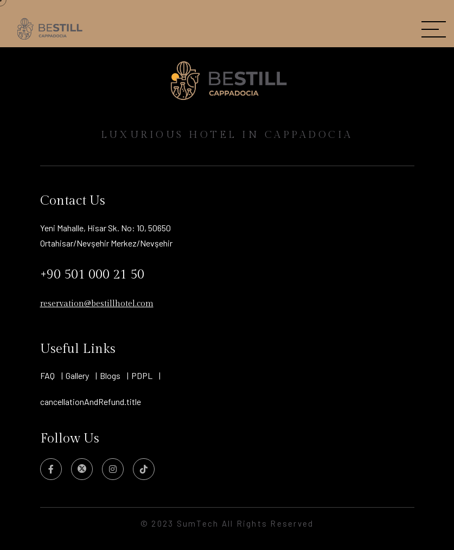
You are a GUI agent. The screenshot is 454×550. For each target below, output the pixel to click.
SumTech (199, 523)
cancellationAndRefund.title (90, 401)
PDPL (141, 375)
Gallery (77, 375)
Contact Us (72, 200)
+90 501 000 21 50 (92, 274)
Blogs (110, 375)
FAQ (47, 375)
